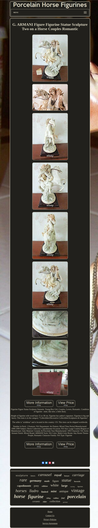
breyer (66, 476)
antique (63, 491)
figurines (80, 486)
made (47, 481)
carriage (78, 475)
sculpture (22, 475)
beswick (77, 481)
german (65, 502)
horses (21, 490)
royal (57, 475)
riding (48, 498)
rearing (72, 486)
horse (19, 496)
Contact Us (50, 516)
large (64, 485)
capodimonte (24, 485)
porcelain (76, 496)
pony (36, 485)
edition (45, 486)
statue (66, 480)
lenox (33, 476)
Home (50, 512)
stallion (55, 498)
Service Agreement (50, 523)
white (54, 485)
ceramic (36, 501)
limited (44, 492)
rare (23, 480)
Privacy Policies (50, 519)
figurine (35, 496)
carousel (44, 474)
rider (45, 502)
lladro (34, 491)
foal (63, 498)
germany (35, 480)
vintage (77, 490)
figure (55, 481)
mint (54, 491)
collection (55, 501)
